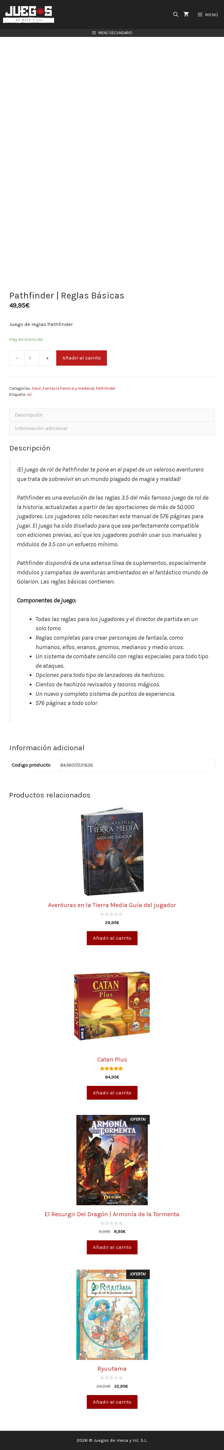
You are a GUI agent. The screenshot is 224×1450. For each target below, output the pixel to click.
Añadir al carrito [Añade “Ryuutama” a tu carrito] (112, 1402)
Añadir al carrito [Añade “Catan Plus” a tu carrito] (112, 1093)
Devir (36, 388)
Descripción (29, 415)
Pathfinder (105, 388)
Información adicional (41, 428)
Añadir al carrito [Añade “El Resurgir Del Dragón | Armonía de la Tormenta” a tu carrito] (112, 1247)
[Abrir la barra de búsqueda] (176, 14)
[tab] (112, 415)
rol (29, 394)
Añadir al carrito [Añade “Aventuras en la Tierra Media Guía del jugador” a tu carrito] (112, 938)
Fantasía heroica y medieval (68, 388)
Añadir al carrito (81, 358)
